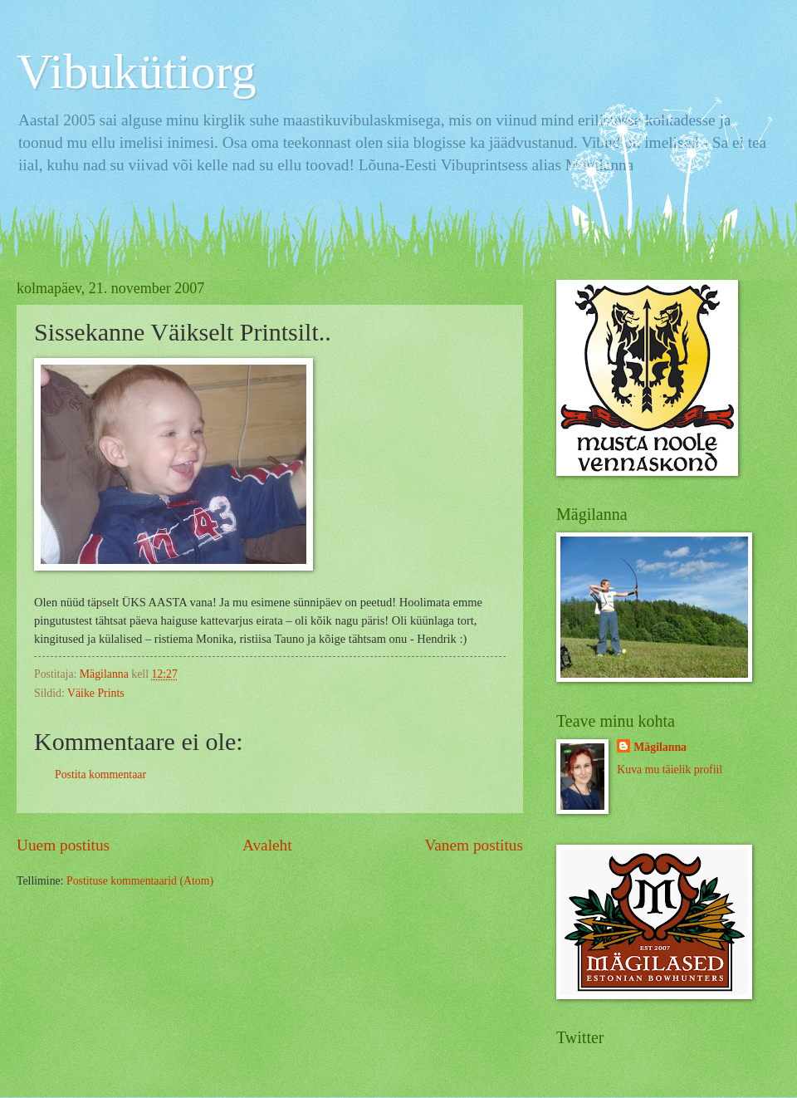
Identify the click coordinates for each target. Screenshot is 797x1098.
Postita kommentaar (100, 774)
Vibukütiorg (137, 71)
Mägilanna (660, 747)
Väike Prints (96, 693)
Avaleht (267, 845)
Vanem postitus (473, 845)
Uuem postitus (63, 845)
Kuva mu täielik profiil (669, 769)
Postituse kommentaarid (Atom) (139, 881)
